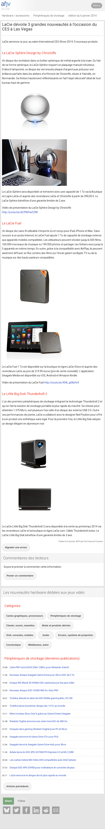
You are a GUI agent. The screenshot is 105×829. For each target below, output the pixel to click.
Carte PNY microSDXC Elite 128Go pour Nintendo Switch (35, 667)
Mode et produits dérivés (56, 625)
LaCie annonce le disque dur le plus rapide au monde (34, 775)
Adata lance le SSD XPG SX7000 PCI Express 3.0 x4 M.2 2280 (38, 752)
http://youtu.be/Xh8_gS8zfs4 (61, 382)
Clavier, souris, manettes (20, 625)
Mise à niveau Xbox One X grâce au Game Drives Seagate (36, 714)
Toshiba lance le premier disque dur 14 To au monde (33, 706)
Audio (45, 635)
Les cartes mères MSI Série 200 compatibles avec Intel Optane (39, 760)
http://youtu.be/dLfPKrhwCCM (20, 212)
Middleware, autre (38, 644)
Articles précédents (17, 786)
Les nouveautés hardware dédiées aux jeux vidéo (43, 592)
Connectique (13, 644)
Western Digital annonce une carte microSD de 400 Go (34, 721)
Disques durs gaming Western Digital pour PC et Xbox (34, 729)
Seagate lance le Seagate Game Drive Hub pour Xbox (34, 745)
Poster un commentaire (20, 575)
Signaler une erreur (16, 547)
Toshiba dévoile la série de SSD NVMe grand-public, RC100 (37, 698)
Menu (96, 5)
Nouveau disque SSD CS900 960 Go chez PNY (30, 691)
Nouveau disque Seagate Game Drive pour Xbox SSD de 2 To (38, 675)
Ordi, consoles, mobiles (20, 635)
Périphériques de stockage (65, 615)
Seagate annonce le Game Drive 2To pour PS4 (30, 737)
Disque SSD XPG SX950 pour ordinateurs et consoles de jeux (38, 768)
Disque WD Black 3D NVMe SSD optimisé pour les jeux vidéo (38, 683)
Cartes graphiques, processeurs (24, 615)
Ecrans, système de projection (75, 635)
